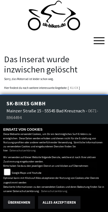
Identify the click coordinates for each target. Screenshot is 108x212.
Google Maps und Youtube (26, 173)
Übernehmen (19, 202)
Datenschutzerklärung (22, 150)
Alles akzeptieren (59, 202)
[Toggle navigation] (99, 39)
